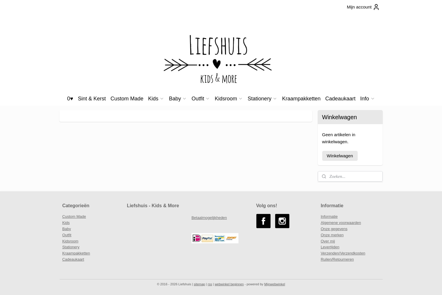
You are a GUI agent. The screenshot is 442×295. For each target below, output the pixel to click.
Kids (156, 99)
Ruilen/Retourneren (337, 259)
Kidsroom (229, 99)
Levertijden (330, 247)
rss (210, 284)
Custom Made (126, 99)
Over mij (328, 241)
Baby (178, 99)
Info (367, 99)
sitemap (199, 284)
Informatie (329, 216)
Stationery (262, 99)
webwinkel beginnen (229, 284)
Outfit (200, 99)
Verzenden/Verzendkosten (343, 253)
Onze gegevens (334, 229)
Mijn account (363, 7)
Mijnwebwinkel (274, 284)
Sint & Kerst (92, 99)
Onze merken (332, 235)
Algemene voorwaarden (341, 222)
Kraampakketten (301, 99)
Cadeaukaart (340, 99)
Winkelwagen (340, 155)
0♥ (70, 99)
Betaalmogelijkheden (209, 217)
